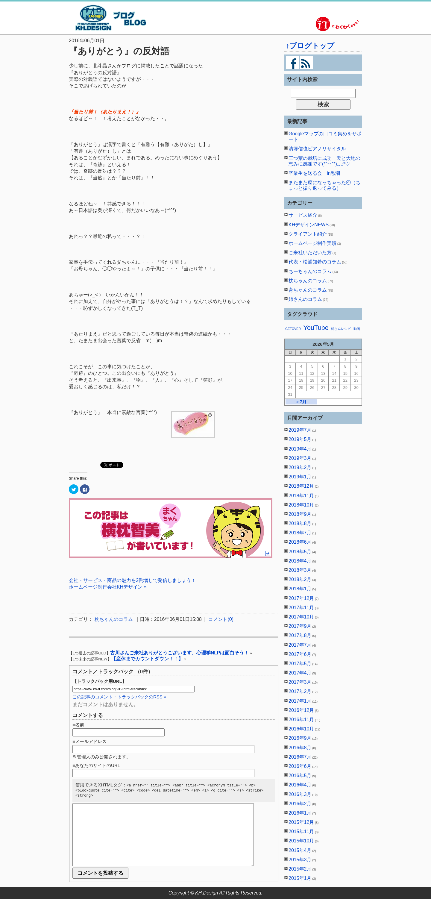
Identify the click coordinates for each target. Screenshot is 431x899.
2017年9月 (300, 626)
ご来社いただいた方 (310, 252)
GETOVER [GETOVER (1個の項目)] (293, 329)
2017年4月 (300, 672)
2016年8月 (300, 747)
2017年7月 (300, 645)
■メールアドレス (89, 741)
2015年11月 (301, 831)
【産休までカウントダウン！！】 (147, 658)
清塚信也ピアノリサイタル (317, 148)
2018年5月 (300, 551)
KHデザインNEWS (309, 224)
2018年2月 (300, 579)
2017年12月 (301, 598)
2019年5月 (300, 439)
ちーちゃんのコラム (310, 271)
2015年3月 (300, 859)
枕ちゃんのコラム (114, 619)
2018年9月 (300, 514)
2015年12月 (301, 822)
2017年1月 (300, 701)
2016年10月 (301, 728)
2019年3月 (300, 458)
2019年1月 (300, 476)
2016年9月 (300, 738)
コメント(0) (220, 619)
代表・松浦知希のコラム (315, 261)
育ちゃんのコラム (308, 289)
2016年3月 (300, 794)
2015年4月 (300, 850)
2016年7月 (300, 756)
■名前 (78, 724)
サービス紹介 (303, 215)
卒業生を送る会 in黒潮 (314, 173)
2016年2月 (300, 803)
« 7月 (301, 401)
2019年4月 (300, 448)
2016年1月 (300, 812)
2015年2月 (300, 868)
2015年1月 (300, 878)
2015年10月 (301, 840)
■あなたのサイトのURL (96, 765)
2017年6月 (300, 654)
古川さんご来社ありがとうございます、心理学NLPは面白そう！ (179, 652)
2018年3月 (300, 570)
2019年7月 (300, 430)
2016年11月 (301, 719)
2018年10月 (301, 504)
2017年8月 (300, 635)
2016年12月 (301, 710)
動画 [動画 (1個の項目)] (356, 329)
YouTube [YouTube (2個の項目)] (316, 327)
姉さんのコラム (305, 299)
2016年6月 (300, 766)
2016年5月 (300, 775)
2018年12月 (301, 486)
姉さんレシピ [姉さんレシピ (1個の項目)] (341, 329)
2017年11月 (301, 607)
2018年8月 (300, 523)
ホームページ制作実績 (312, 243)
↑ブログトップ (310, 46)
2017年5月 (300, 663)
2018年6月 (300, 542)
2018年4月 (300, 560)
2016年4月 (300, 784)
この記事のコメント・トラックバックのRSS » (119, 696)
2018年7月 (300, 532)
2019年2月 (300, 467)
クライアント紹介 (308, 234)
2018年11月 (301, 495)
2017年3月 (300, 682)
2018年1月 (300, 588)
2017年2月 (300, 691)
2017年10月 (301, 616)
